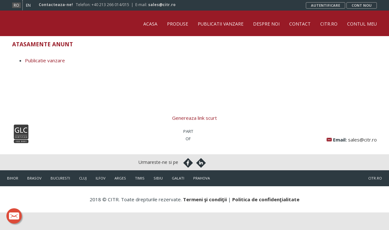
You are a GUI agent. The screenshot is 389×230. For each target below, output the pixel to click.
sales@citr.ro (162, 4)
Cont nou (362, 5)
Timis (140, 178)
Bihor (12, 178)
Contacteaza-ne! (56, 4)
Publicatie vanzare (45, 60)
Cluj (83, 178)
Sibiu (158, 178)
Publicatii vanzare (220, 24)
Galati (178, 178)
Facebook (188, 163)
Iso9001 (21, 134)
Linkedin (201, 163)
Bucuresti (60, 178)
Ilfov (101, 178)
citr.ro (375, 178)
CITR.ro (328, 24)
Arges (120, 178)
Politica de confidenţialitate (265, 199)
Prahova (201, 178)
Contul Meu (362, 24)
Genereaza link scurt (194, 118)
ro (16, 5)
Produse (177, 24)
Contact (300, 24)
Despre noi (266, 24)
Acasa (150, 24)
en (28, 5)
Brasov (34, 178)
